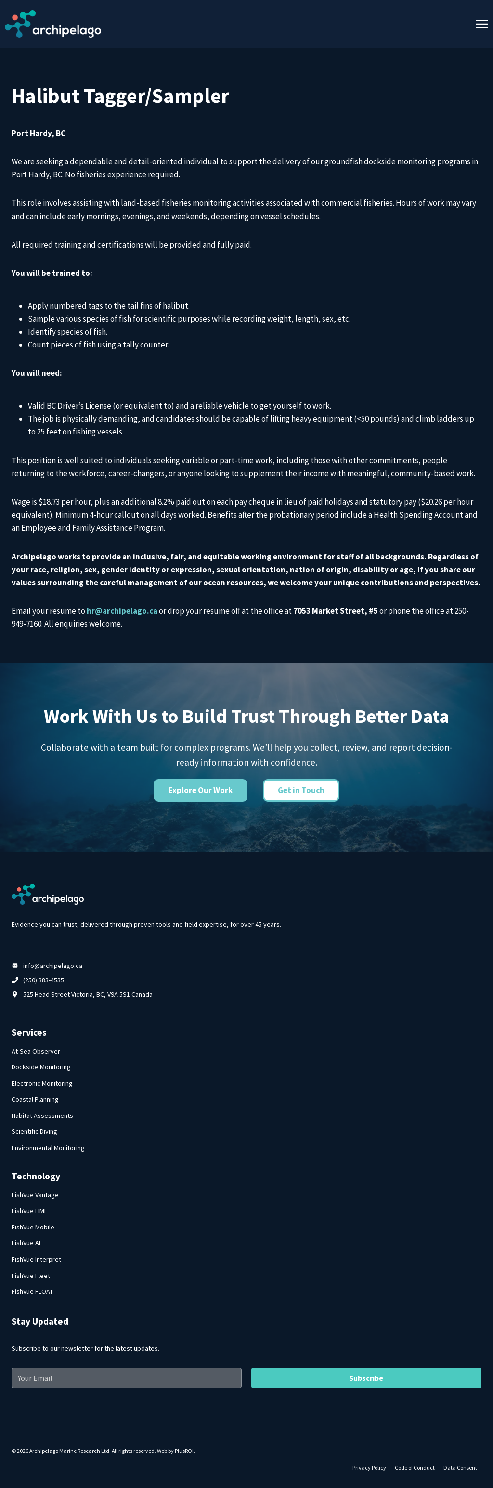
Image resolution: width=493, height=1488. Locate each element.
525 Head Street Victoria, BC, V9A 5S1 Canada (88, 994)
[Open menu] (481, 24)
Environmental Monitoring (48, 1147)
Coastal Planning (35, 1099)
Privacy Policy (369, 1467)
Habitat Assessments (42, 1115)
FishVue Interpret (36, 1259)
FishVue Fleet (31, 1275)
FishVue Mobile (33, 1227)
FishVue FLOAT (32, 1291)
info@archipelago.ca (52, 965)
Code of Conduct (415, 1467)
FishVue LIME (30, 1210)
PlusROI (184, 1450)
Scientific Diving (34, 1131)
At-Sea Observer (36, 1051)
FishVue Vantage (35, 1194)
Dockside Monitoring (41, 1067)
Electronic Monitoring (42, 1083)
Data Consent (460, 1467)
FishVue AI (26, 1243)
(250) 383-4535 (43, 980)
